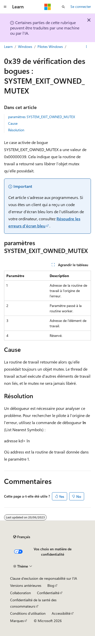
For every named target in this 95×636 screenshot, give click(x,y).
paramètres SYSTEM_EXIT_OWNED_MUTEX (41, 116)
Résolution (16, 130)
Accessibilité (61, 613)
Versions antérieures (25, 585)
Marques (17, 620)
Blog (50, 585)
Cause (12, 123)
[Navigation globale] (5, 6)
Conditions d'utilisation (28, 613)
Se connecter (80, 6)
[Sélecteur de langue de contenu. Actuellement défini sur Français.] (21, 537)
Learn (8, 46)
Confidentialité (48, 592)
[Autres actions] (86, 47)
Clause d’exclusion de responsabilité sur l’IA (43, 578)
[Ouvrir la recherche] (63, 6)
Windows (25, 46)
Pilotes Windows (50, 46)
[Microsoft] (47, 7)
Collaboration (20, 592)
